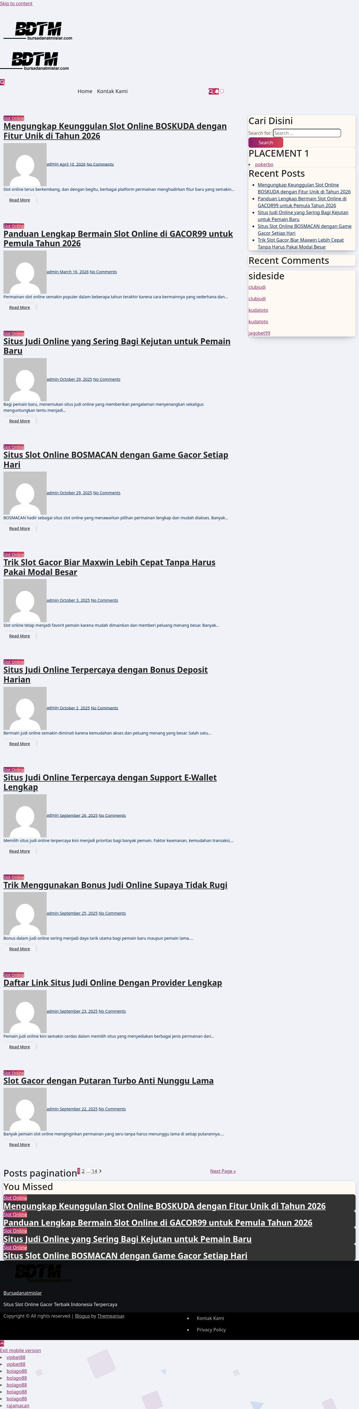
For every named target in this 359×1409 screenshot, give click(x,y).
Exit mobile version (20, 1350)
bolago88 (17, 1371)
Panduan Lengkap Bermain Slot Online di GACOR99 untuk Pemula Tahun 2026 (118, 238)
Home (85, 91)
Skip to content (16, 3)
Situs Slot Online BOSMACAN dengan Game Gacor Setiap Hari (115, 459)
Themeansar (110, 1316)
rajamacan (18, 1405)
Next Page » (223, 1171)
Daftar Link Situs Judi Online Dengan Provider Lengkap (112, 982)
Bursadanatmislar (22, 1293)
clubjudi (257, 287)
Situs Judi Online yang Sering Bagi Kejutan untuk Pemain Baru (117, 346)
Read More (19, 200)
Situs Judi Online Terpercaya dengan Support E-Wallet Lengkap (110, 782)
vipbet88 (16, 1357)
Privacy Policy (211, 1330)
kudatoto (258, 310)
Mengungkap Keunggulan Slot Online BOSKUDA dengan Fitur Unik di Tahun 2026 (115, 130)
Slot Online (13, 118)
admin (31, 164)
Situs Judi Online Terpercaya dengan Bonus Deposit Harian (105, 674)
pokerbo (264, 164)
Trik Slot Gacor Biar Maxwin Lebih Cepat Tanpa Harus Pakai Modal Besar (109, 567)
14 (94, 1171)
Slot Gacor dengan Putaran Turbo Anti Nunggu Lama (108, 1080)
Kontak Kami (112, 91)
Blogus (82, 1316)
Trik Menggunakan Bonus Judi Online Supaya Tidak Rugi (115, 884)
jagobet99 (259, 333)
